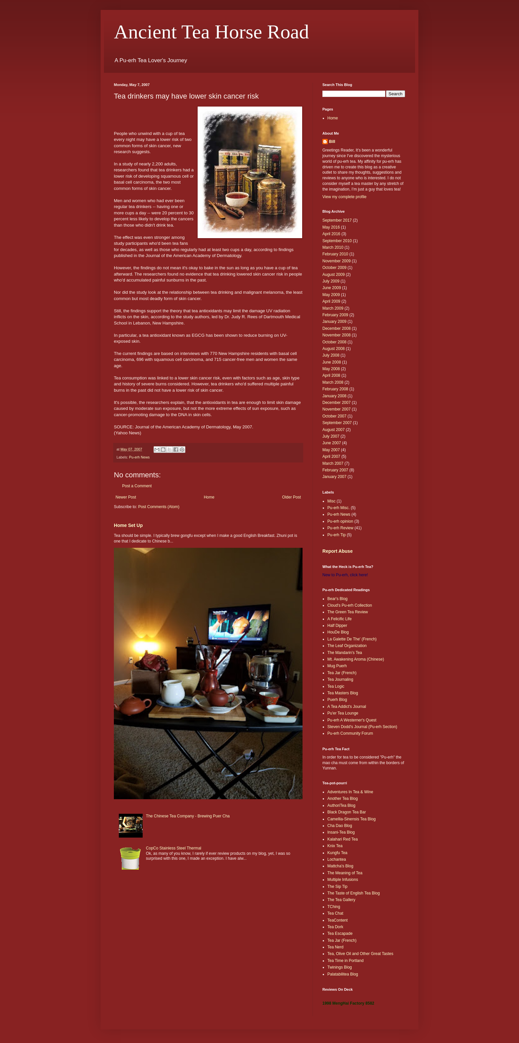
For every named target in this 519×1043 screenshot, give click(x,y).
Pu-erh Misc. (338, 507)
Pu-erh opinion (340, 521)
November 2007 (336, 409)
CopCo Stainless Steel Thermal (173, 848)
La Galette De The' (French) (352, 639)
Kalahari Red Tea (342, 839)
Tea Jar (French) (341, 673)
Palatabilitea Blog (342, 974)
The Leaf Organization (347, 645)
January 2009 (334, 321)
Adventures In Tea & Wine (350, 792)
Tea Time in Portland (345, 960)
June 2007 (331, 443)
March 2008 (332, 382)
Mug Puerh (337, 666)
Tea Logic (335, 686)
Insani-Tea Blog (341, 832)
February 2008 (335, 389)
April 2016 (331, 234)
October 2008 (334, 342)
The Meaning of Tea (344, 873)
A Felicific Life (339, 619)
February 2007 (335, 470)
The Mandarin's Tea (344, 652)
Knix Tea (335, 846)
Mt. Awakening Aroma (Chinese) (355, 659)
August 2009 (333, 274)
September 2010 (337, 241)
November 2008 (336, 335)
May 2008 (331, 369)
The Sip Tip (337, 886)
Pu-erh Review (340, 528)
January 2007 (334, 476)
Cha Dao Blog (339, 825)
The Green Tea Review (347, 612)
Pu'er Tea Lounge (342, 713)
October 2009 (334, 267)
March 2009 (332, 308)
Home (209, 497)
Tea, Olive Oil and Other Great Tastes (360, 953)
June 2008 (331, 362)
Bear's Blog (337, 598)
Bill (332, 141)
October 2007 (334, 416)
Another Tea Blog (342, 798)
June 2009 (331, 287)
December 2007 (336, 402)
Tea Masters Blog (342, 693)
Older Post (291, 497)
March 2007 (332, 463)
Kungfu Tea (337, 852)
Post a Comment (137, 486)
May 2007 (331, 450)
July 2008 (330, 355)
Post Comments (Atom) (158, 506)
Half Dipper (337, 625)
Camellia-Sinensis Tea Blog (351, 819)
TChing (333, 906)
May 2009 (331, 294)
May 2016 (331, 227)
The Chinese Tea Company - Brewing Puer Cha (188, 816)
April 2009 (331, 301)
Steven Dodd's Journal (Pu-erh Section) (362, 726)
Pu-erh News (139, 457)
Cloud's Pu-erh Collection (349, 605)
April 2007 (331, 456)
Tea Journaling (340, 679)
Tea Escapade (340, 933)
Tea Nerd (335, 947)
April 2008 (331, 375)
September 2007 (337, 422)
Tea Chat (335, 913)
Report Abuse (337, 551)
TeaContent (337, 920)
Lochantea (336, 859)
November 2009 (336, 261)
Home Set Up (128, 525)
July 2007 (330, 436)
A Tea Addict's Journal (346, 706)
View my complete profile (344, 197)
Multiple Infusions (342, 879)
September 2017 (337, 220)
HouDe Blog (338, 632)
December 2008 (336, 328)
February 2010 (335, 254)
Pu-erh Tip (336, 535)
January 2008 (334, 396)
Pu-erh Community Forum (350, 733)
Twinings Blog (339, 967)
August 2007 (333, 429)
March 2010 (332, 247)
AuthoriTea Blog (341, 805)
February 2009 (335, 315)
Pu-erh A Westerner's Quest (351, 720)
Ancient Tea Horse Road (211, 32)
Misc (331, 501)
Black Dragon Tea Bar (346, 812)
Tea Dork (335, 927)
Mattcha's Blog (340, 866)
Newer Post (126, 497)
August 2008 (333, 348)
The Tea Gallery (341, 899)
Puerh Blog (337, 699)
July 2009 (330, 281)
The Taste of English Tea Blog (353, 893)
